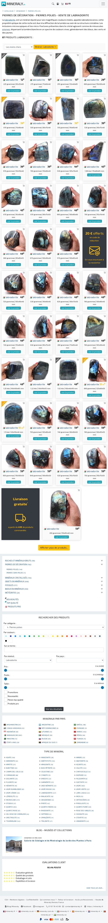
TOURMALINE (13, 821)
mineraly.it (63, 911)
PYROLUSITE (82, 803)
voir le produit (13, 90)
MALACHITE (47, 796)
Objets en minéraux (17, 581)
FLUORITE (11, 782)
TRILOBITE (46, 821)
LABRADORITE (48, 793)
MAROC (81, 732)
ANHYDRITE (82, 761)
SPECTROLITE (12, 817)
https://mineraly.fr (95, 906)
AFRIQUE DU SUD (49, 742)
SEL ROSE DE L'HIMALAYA (17, 814)
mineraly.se (60, 915)
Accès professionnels (84, 900)
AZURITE (81, 764)
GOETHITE (81, 782)
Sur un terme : (10, 646)
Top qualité (11, 603)
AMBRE (80, 757)
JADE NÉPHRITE (48, 786)
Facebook (26, 906)
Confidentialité (32, 900)
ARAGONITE (47, 764)
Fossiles (11, 585)
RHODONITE (47, 810)
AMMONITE (12, 761)
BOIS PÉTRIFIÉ (48, 768)
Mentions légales (17, 900)
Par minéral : (9, 656)
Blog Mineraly (12, 906)
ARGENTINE (48, 725)
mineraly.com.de (45, 911)
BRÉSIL (81, 725)
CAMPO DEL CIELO (14, 772)
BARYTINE (11, 768)
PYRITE (45, 803)
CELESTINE (47, 772)
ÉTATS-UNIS (13, 742)
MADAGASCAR (14, 735)
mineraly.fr (9, 911)
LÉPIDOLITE (12, 796)
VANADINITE (82, 821)
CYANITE (45, 775)
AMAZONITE (47, 757)
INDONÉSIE (12, 732)
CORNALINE (12, 775)
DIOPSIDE (81, 775)
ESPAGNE (82, 728)
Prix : (6, 666)
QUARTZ (11, 807)
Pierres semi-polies (16, 573)
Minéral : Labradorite (45, 47)
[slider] (5, 670)
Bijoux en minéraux (16, 589)
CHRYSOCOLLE (83, 772)
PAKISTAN (12, 739)
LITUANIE (47, 732)
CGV (6, 900)
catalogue (9, 11)
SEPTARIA (46, 814)
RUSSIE (46, 739)
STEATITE (81, 817)
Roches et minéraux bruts (20, 560)
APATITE (11, 764)
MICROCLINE (13, 800)
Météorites (12, 592)
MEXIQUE (47, 735)
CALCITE (81, 768)
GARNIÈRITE (47, 782)
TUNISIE (81, 739)
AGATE (10, 757)
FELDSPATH (81, 779)
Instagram (38, 906)
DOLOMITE (11, 779)
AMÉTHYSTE (48, 761)
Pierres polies (14, 569)
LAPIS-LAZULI (83, 793)
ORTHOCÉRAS (83, 800)
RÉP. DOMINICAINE (50, 728)
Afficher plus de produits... (54, 547)
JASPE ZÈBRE (13, 793)
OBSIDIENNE (47, 800)
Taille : (7, 684)
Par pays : (60, 656)
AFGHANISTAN (14, 725)
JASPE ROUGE (48, 789)
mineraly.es (78, 911)
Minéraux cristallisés (18, 577)
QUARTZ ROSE (13, 810)
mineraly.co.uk (26, 911)
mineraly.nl (94, 911)
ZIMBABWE (82, 742)
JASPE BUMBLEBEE (15, 789)
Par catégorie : (10, 623)
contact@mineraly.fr (73, 906)
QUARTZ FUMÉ (83, 807)
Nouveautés (12, 599)
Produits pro (13, 606)
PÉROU (81, 735)
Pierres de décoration (18, 564)
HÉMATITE (11, 786)
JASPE (80, 786)
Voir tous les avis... (95, 888)
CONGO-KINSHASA (15, 728)
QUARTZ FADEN (48, 807)
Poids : (7, 675)
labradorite (10, 79)
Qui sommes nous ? (48, 900)
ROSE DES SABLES (85, 810)
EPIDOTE (46, 779)
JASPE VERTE (82, 789)
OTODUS (11, 803)
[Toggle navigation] (103, 4)
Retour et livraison (65, 900)
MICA (79, 796)
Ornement (20, 11)
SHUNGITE (81, 814)
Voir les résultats (54, 709)
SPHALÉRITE (47, 817)
